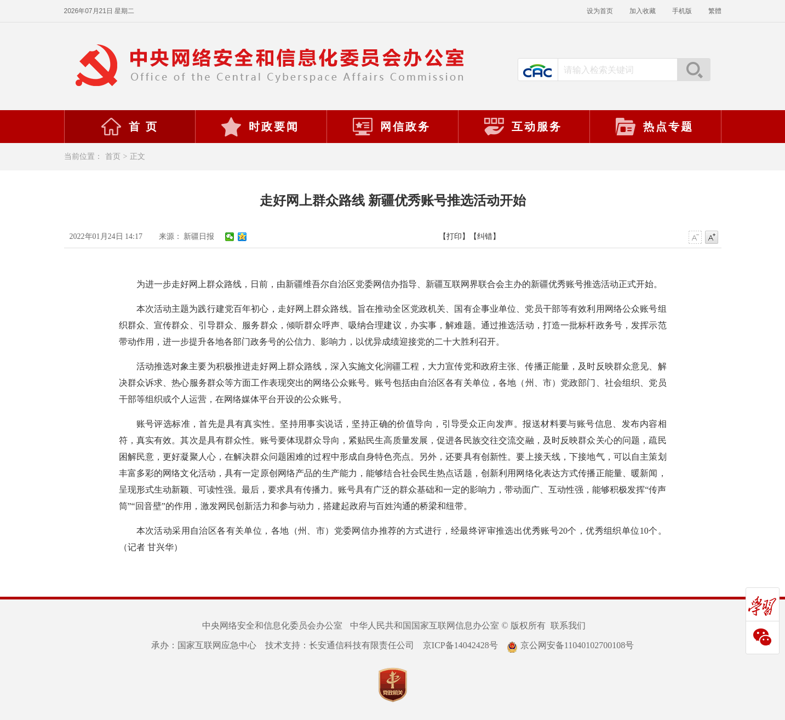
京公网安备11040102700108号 (570, 645)
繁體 (714, 11)
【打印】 (454, 236)
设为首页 (600, 11)
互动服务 (522, 126)
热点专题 (654, 126)
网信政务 (391, 126)
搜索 (693, 70)
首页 (113, 156)
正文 (137, 156)
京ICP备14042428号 (460, 645)
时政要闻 (259, 126)
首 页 (129, 126)
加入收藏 (642, 11)
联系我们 (568, 625)
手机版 (682, 11)
